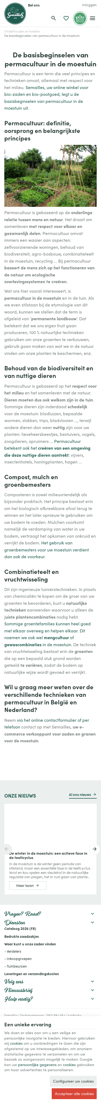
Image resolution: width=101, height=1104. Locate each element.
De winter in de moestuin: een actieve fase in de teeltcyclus (48, 855)
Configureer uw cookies (73, 1081)
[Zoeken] (53, 18)
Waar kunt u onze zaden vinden (30, 943)
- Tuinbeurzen (15, 966)
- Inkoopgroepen (18, 958)
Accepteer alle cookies (74, 1093)
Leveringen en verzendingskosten (31, 973)
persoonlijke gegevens (37, 1064)
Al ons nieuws (80, 794)
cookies (16, 1043)
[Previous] (6, 849)
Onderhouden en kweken (22, 31)
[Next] (94, 849)
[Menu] (92, 18)
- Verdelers (12, 951)
